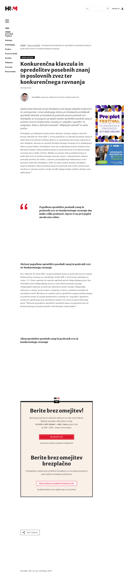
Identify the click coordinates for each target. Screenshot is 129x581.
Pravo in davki (11, 54)
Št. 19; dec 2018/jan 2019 (41, 571)
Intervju (8, 67)
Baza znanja (10, 72)
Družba (8, 58)
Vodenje (8, 40)
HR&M (23, 45)
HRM (7, 28)
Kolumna (9, 63)
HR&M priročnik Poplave (9, 34)
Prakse (8, 49)
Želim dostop (56, 437)
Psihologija (10, 45)
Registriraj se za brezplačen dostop (56, 483)
